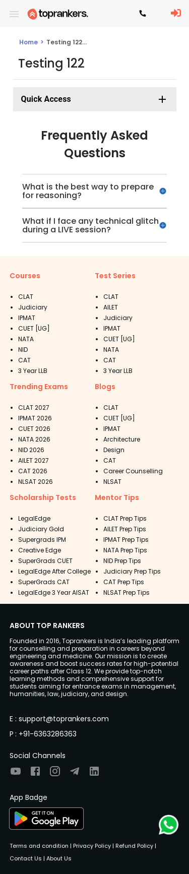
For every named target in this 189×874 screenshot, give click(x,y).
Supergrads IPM (42, 539)
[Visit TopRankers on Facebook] (35, 774)
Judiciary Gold (41, 529)
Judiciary (32, 307)
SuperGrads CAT (44, 582)
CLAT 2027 (33, 407)
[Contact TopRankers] (143, 14)
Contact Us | (27, 858)
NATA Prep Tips (125, 550)
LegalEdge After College (54, 571)
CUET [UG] (34, 328)
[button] (94, 99)
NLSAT (112, 481)
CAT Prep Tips (123, 582)
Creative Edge (39, 550)
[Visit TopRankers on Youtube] (16, 774)
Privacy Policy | (93, 846)
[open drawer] (14, 14)
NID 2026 (31, 450)
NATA (26, 339)
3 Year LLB (32, 370)
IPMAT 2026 (35, 418)
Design (113, 450)
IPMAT (26, 318)
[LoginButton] (176, 14)
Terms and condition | (41, 846)
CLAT (25, 296)
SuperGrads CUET (45, 560)
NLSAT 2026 (35, 481)
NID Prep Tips (122, 560)
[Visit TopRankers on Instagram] (55, 774)
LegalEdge (34, 518)
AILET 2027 (33, 460)
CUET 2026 (34, 428)
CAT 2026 (32, 471)
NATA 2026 (34, 439)
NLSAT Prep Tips (126, 592)
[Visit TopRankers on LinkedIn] (94, 774)
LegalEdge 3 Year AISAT (53, 592)
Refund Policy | (135, 846)
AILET (110, 307)
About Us (58, 858)
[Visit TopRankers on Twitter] (75, 774)
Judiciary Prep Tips (132, 571)
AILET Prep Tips (124, 529)
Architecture (121, 439)
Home (28, 42)
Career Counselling (133, 471)
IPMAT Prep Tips (126, 539)
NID (23, 349)
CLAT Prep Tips (125, 518)
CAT (24, 360)
